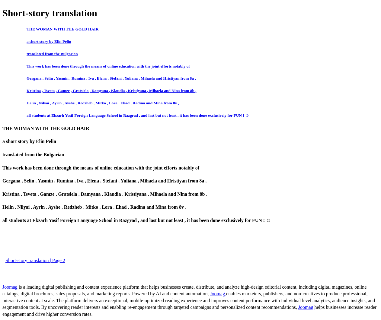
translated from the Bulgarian (52, 54)
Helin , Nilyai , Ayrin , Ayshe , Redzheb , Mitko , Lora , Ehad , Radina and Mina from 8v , (103, 103)
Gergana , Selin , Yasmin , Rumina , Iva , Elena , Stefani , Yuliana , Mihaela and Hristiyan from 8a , (111, 78)
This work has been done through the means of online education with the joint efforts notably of (108, 66)
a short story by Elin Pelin (49, 41)
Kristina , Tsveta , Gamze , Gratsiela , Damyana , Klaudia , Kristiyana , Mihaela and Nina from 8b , (111, 90)
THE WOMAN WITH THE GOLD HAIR (62, 29)
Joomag (10, 287)
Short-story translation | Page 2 (35, 260)
